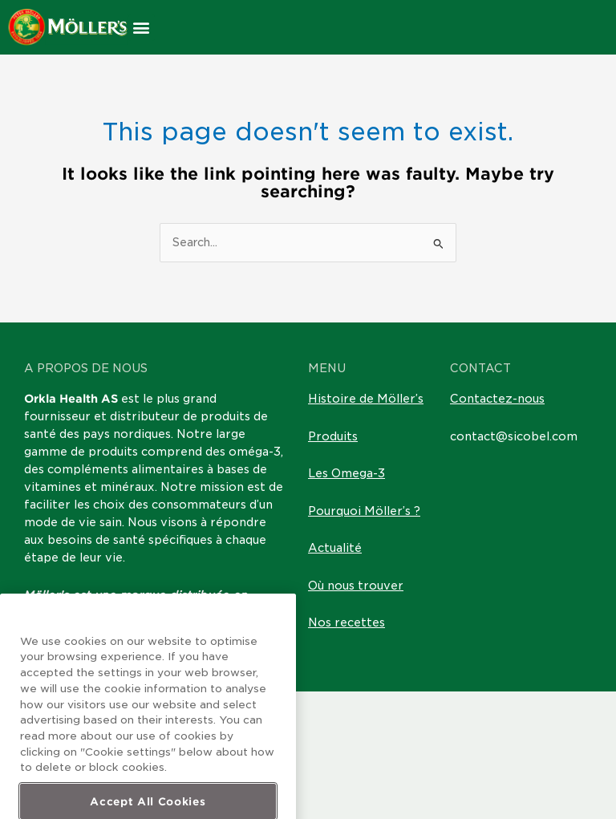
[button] (141, 27)
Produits (333, 436)
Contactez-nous (497, 398)
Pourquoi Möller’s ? (364, 511)
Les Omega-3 (346, 473)
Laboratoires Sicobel (171, 612)
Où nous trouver (355, 585)
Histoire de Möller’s (366, 398)
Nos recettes (346, 622)
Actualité (335, 547)
